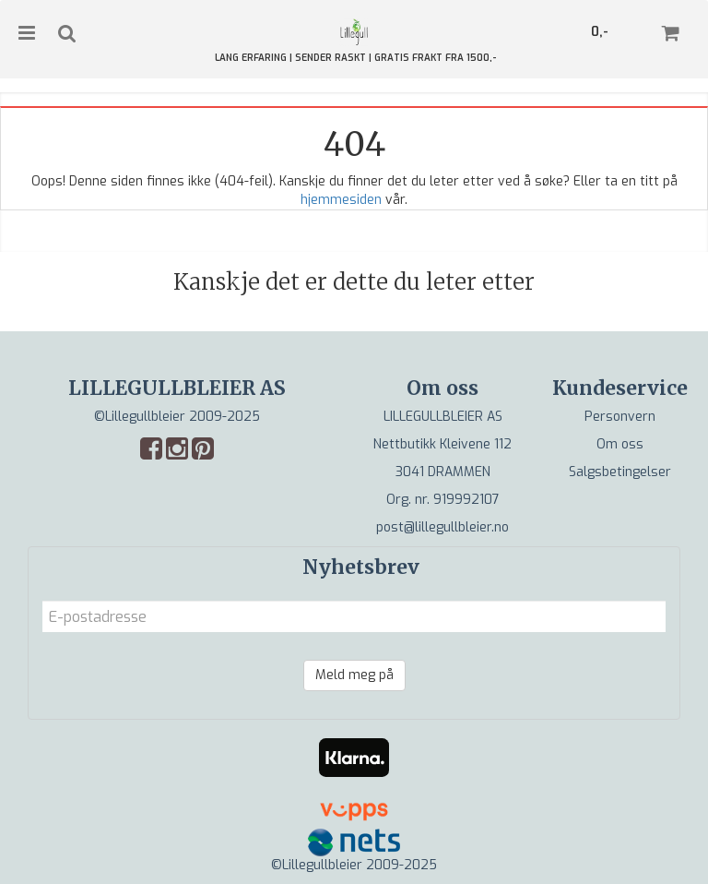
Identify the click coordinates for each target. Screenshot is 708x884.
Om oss (619, 444)
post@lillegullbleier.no (442, 527)
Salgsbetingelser (620, 472)
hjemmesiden (341, 200)
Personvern (619, 416)
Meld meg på (354, 675)
